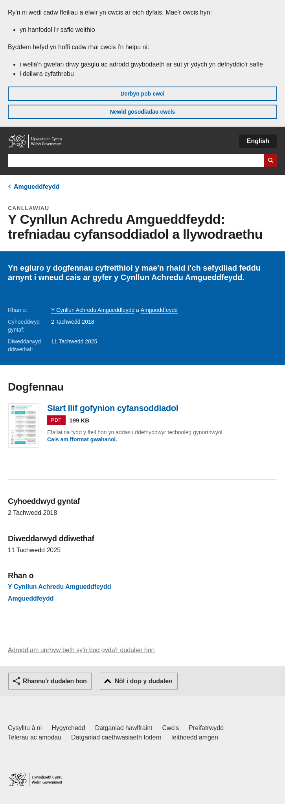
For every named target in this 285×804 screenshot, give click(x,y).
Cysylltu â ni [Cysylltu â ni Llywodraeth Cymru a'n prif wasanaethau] (25, 728)
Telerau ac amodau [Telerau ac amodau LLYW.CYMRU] (34, 737)
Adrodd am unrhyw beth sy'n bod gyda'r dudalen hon (81, 650)
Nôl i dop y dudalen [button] (143, 681)
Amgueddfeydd (36, 186)
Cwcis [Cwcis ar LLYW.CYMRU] (170, 728)
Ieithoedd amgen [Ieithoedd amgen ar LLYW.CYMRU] (194, 737)
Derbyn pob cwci (142, 93)
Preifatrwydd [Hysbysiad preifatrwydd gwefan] (206, 728)
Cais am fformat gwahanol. (82, 439)
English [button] (258, 141)
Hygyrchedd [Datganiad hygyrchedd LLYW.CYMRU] (68, 728)
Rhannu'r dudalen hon (54, 681)
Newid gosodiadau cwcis (142, 112)
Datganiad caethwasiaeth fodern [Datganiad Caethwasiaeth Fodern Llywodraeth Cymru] (116, 737)
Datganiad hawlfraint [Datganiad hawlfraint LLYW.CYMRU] (124, 728)
